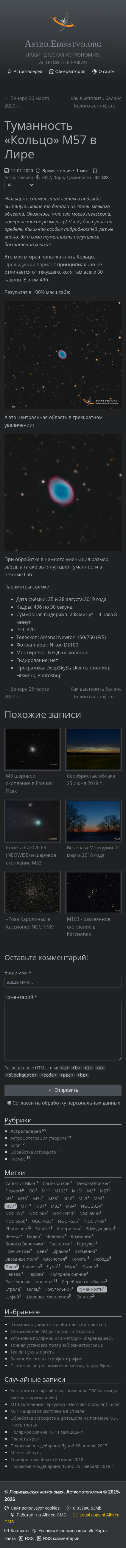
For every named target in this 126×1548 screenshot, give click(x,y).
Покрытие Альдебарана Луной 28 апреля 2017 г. (60, 1446)
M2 (91, 1191)
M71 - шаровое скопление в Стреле (47, 1411)
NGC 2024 (92, 1206)
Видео (34, 1236)
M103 (61, 1191)
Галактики (61, 1244)
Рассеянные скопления (31, 1281)
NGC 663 (39, 1213)
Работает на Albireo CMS (41, 1515)
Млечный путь (25, 1452)
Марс (71, 1266)
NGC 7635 (69, 1221)
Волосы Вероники (25, 1244)
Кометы (80, 1259)
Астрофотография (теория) (38, 1138)
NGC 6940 (64, 1213)
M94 (71, 1206)
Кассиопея (55, 1259)
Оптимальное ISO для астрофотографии (52, 1331)
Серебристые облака (84, 1281)
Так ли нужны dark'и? (32, 1352)
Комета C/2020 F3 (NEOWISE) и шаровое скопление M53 (31, 855)
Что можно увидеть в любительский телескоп (58, 1324)
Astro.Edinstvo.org (63, 43)
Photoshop (18, 1228)
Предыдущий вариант (30, 264)
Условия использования (62, 1530)
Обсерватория (70, 71)
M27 (105, 1191)
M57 (46, 177)
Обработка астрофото (33, 1152)
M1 (46, 1191)
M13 (77, 1191)
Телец (33, 1289)
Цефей (13, 1297)
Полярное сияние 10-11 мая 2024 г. (47, 1432)
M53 (99, 1198)
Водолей (56, 1236)
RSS (29, 1538)
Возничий (82, 1236)
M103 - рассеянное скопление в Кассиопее (88, 926)
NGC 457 (15, 1213)
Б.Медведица (101, 1228)
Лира (58, 177)
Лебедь (102, 1259)
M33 (23, 1198)
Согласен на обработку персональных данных (63, 1103)
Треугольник (59, 1289)
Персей (36, 1274)
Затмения (86, 1251)
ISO (33, 1191)
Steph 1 (43, 1228)
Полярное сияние (68, 1274)
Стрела (13, 1289)
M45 (84, 1198)
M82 (56, 1206)
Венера (14, 1236)
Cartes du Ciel (57, 1183)
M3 (9, 1198)
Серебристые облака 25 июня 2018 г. (48, 1459)
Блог (15, 1145)
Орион (90, 1266)
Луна (53, 1266)
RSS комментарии (61, 1538)
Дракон (61, 1251)
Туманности (78, 177)
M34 (38, 1198)
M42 (68, 1198)
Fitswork (14, 1191)
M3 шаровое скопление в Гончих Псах (29, 783)
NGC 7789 (95, 1221)
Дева (43, 1251)
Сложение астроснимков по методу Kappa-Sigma (61, 1365)
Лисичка (32, 1266)
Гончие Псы (18, 1251)
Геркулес (87, 1244)
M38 (53, 1198)
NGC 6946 (90, 1213)
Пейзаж (14, 1274)
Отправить (63, 1090)
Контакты (20, 1530)
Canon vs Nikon (21, 1183)
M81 (41, 1206)
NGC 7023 (42, 1221)
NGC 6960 (16, 1221)
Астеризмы (69, 1228)
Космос (17, 1159)
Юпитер (84, 1297)
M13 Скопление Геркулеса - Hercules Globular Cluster (65, 1404)
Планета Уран (24, 1439)
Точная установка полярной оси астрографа (56, 1345)
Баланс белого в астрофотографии (46, 1359)
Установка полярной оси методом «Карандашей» (61, 1338)
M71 (26, 1206)
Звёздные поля (22, 1259)
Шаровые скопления (48, 1297)
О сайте (107, 71)
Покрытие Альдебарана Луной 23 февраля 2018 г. (62, 1466)
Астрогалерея (28, 71)
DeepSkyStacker (94, 1183)
